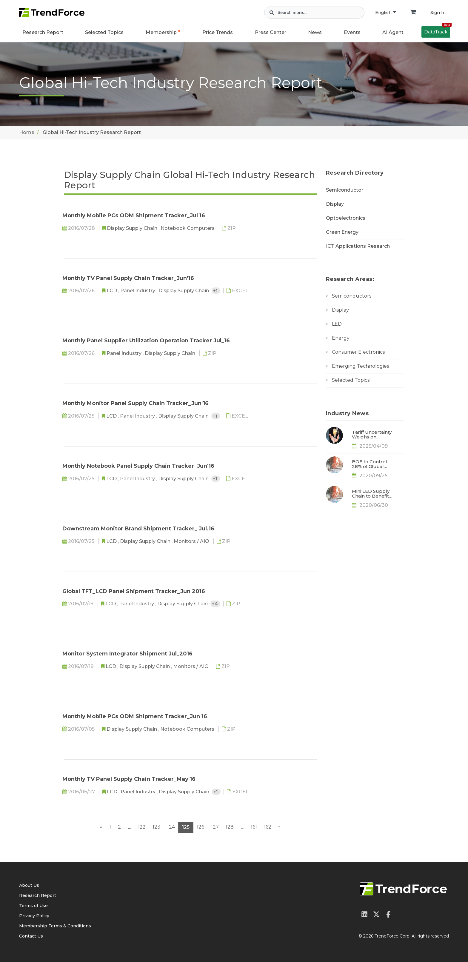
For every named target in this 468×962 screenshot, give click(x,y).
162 (267, 827)
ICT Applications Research (358, 246)
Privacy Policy (34, 915)
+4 (215, 604)
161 (254, 827)
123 (156, 827)
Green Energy (342, 232)
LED (337, 324)
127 (215, 827)
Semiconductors (351, 296)
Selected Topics (351, 380)
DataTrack (437, 30)
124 (171, 827)
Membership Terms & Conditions (55, 926)
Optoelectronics (345, 218)
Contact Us (31, 936)
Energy (341, 338)
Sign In (438, 12)
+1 (216, 290)
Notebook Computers (188, 228)
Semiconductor (344, 190)
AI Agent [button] (393, 32)
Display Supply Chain (132, 228)
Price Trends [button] (217, 32)
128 (230, 827)
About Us (29, 885)
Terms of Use (33, 905)
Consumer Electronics (358, 352)
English (385, 12)
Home (26, 132)
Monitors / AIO (192, 541)
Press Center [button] (270, 32)
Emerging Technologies (360, 366)
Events (352, 32)
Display (335, 204)
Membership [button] (161, 32)
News (315, 32)
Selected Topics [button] (104, 32)
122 (142, 827)
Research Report (42, 32)
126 (200, 827)
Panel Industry (138, 290)
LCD (112, 290)
